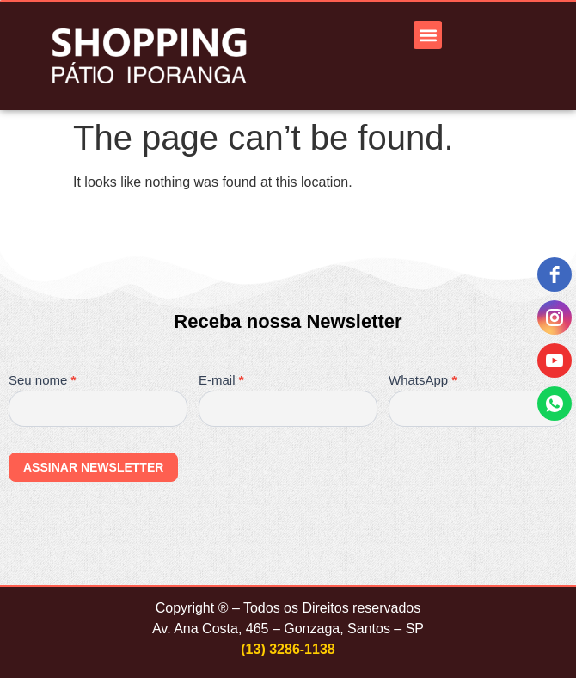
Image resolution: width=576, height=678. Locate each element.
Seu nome (42, 380)
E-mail (221, 380)
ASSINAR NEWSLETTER (93, 467)
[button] (428, 35)
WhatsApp (423, 380)
